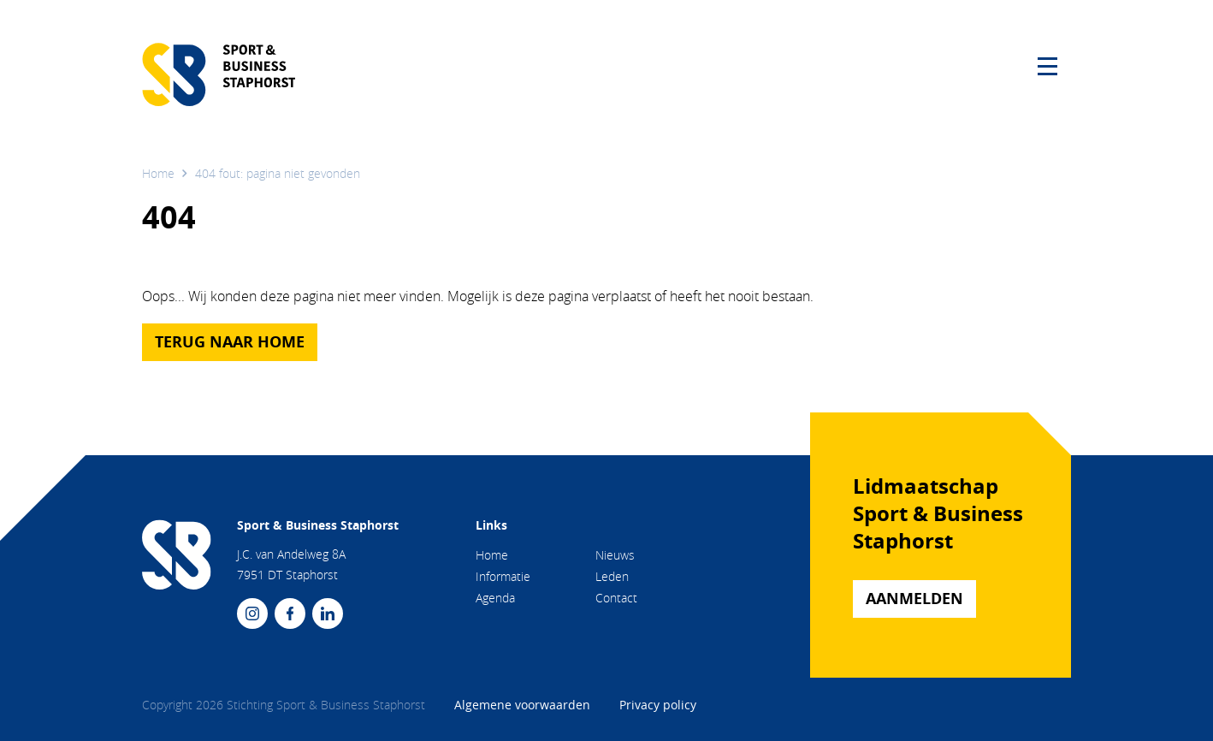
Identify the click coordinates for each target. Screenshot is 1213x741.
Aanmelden (914, 598)
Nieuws (615, 555)
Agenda (495, 598)
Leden (612, 576)
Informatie (503, 576)
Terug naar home (230, 342)
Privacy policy (657, 705)
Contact (616, 598)
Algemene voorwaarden (524, 705)
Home (158, 173)
